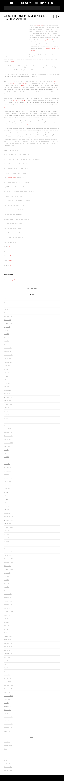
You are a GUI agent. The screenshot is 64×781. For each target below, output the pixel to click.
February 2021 (8, 509)
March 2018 (7, 632)
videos (5, 749)
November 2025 (8, 316)
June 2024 (6, 372)
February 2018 (8, 636)
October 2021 (7, 481)
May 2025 (6, 337)
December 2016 (8, 685)
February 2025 (8, 348)
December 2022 (8, 432)
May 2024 (6, 376)
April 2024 (6, 379)
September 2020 (8, 527)
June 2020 (6, 538)
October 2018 (7, 608)
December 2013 (8, 724)
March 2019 (7, 590)
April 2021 (6, 502)
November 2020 (8, 520)
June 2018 (6, 622)
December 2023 (8, 393)
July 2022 (6, 450)
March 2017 (7, 675)
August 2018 (7, 615)
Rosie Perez (12, 83)
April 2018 (6, 629)
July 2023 (6, 411)
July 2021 (6, 492)
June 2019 (6, 580)
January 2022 (7, 471)
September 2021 (8, 485)
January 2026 (7, 309)
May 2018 (6, 625)
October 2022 (7, 439)
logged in (13, 280)
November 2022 (8, 436)
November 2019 (8, 562)
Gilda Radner (55, 48)
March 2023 (7, 425)
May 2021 (6, 499)
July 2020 (6, 534)
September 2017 (8, 653)
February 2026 (8, 306)
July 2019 (6, 576)
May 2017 (6, 668)
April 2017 (6, 671)
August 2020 (7, 531)
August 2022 (7, 446)
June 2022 (6, 453)
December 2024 (8, 355)
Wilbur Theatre (12, 177)
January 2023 (7, 429)
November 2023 (8, 397)
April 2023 (6, 422)
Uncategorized (8, 745)
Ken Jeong (43, 40)
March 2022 (7, 464)
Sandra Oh (50, 40)
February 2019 (8, 594)
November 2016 (8, 689)
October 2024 (7, 358)
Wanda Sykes (34, 50)
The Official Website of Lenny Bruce (32, 2)
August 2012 (7, 731)
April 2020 (6, 545)
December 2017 (8, 643)
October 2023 (7, 400)
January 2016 (7, 706)
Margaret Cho (39, 25)
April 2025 (6, 341)
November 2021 (8, 478)
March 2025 (7, 344)
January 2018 (7, 639)
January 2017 (7, 682)
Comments (8, 767)
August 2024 (7, 365)
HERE (12, 61)
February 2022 (8, 467)
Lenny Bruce (24, 100)
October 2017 (7, 650)
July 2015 (6, 713)
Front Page (7, 742)
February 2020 (8, 552)
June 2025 (6, 334)
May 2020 (6, 541)
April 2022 (6, 460)
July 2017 (6, 661)
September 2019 (8, 569)
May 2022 (6, 457)
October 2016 (7, 692)
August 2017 (7, 657)
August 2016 (7, 699)
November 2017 (8, 646)
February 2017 (8, 678)
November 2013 (8, 727)
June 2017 (6, 664)
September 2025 (8, 323)
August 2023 (7, 407)
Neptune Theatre (12, 210)
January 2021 (7, 513)
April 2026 (6, 299)
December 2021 (8, 474)
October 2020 (7, 523)
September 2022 (8, 443)
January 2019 (7, 597)
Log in (5, 760)
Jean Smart (25, 83)
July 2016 (6, 703)
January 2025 (7, 351)
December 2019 (8, 559)
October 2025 (7, 320)
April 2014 (6, 720)
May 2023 (6, 418)
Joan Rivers (49, 48)
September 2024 (8, 362)
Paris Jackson (21, 85)
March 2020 (7, 548)
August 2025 (7, 327)
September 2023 (8, 404)
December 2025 (8, 313)
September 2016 (8, 696)
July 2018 (6, 618)
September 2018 (8, 611)
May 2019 (6, 583)
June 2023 (6, 415)
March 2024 (7, 383)
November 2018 (8, 604)
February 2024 (8, 386)
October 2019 (7, 566)
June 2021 (6, 495)
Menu (8, 8)
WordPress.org (8, 770)
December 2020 (8, 516)
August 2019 (7, 573)
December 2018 (8, 601)
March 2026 (7, 302)
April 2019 (6, 587)
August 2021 (7, 488)
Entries (7, 763)
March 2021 (7, 506)
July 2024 (6, 369)
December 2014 (8, 717)
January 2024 (7, 390)
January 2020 (7, 555)
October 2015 (7, 710)
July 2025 (6, 330)
